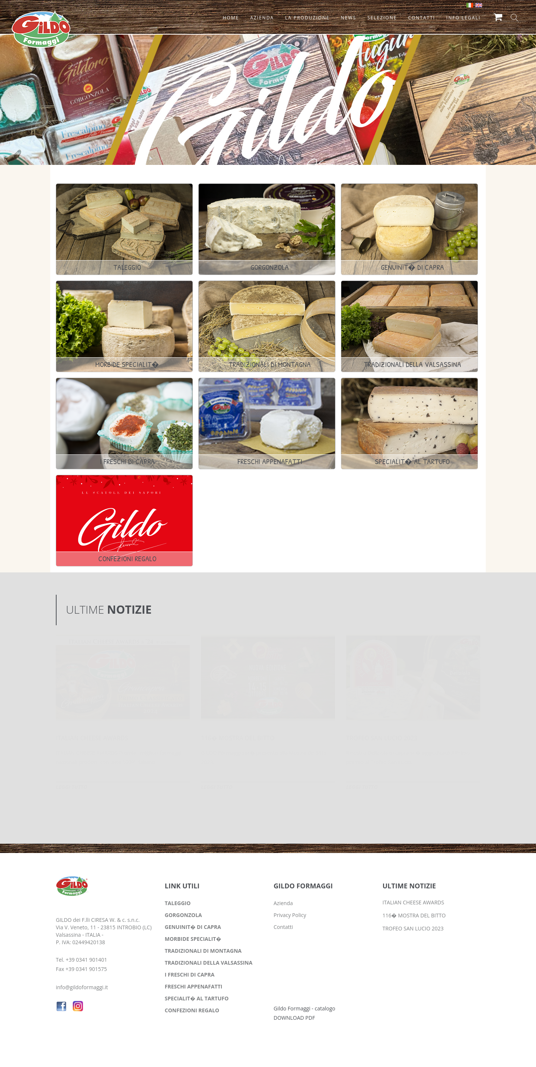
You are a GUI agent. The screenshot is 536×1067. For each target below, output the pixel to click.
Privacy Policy (290, 915)
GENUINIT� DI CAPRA (193, 926)
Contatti (283, 926)
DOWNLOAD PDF (294, 1017)
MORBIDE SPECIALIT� (193, 938)
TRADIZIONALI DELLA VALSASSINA (209, 962)
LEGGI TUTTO (71, 786)
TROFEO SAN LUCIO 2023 (381, 738)
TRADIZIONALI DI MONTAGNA (203, 950)
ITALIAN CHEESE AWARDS (92, 738)
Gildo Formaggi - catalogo (304, 1008)
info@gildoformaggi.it (82, 987)
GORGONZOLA (183, 915)
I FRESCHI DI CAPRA (190, 974)
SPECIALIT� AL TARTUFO (197, 998)
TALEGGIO (178, 903)
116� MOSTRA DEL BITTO (237, 738)
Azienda (283, 903)
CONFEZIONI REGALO (192, 1010)
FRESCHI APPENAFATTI (194, 986)
